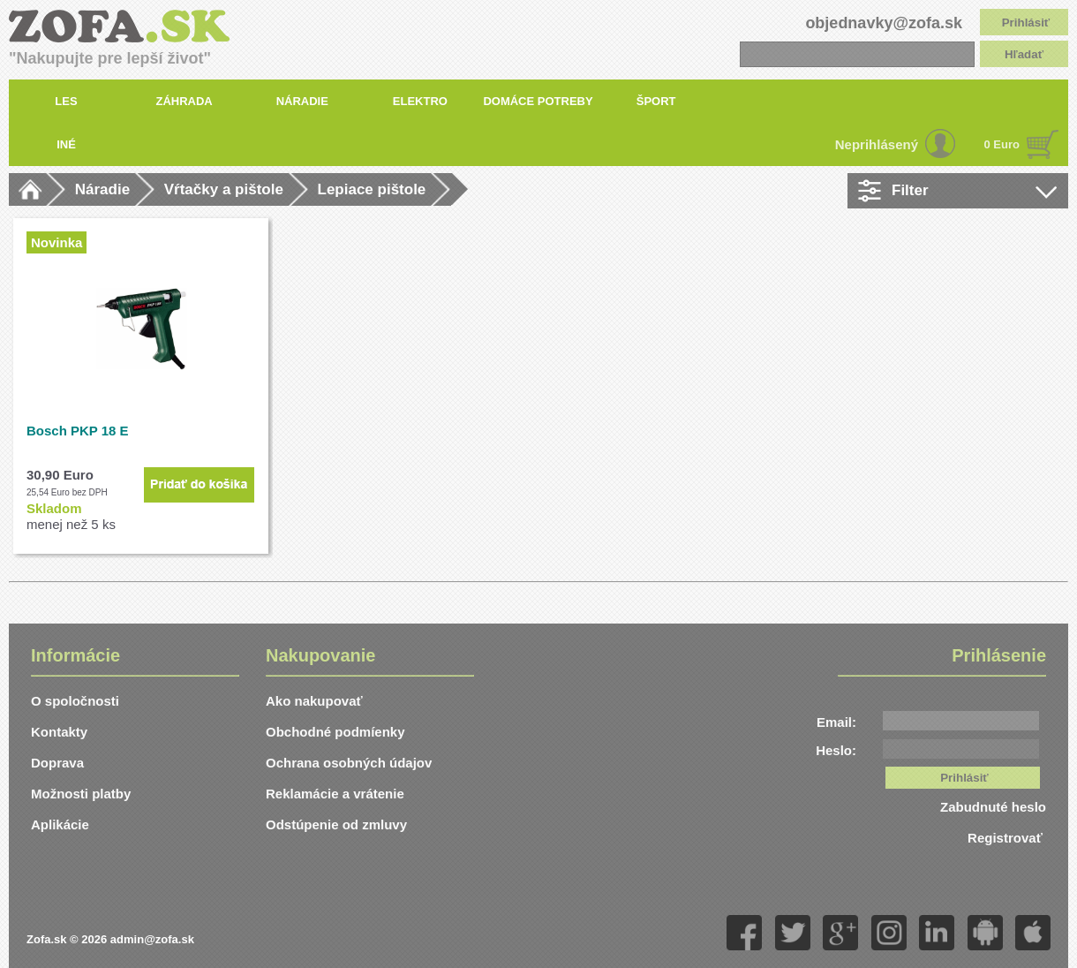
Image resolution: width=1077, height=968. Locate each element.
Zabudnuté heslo (993, 806)
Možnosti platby (81, 793)
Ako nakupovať (314, 700)
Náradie (102, 189)
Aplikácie (60, 824)
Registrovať (1007, 837)
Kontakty (59, 731)
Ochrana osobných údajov (349, 762)
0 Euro (1002, 144)
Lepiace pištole (372, 189)
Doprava (57, 762)
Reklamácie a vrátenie (335, 793)
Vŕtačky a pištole (223, 189)
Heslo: (836, 750)
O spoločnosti (75, 700)
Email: (836, 722)
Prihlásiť (1026, 22)
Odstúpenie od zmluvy (336, 824)
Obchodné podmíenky (335, 731)
